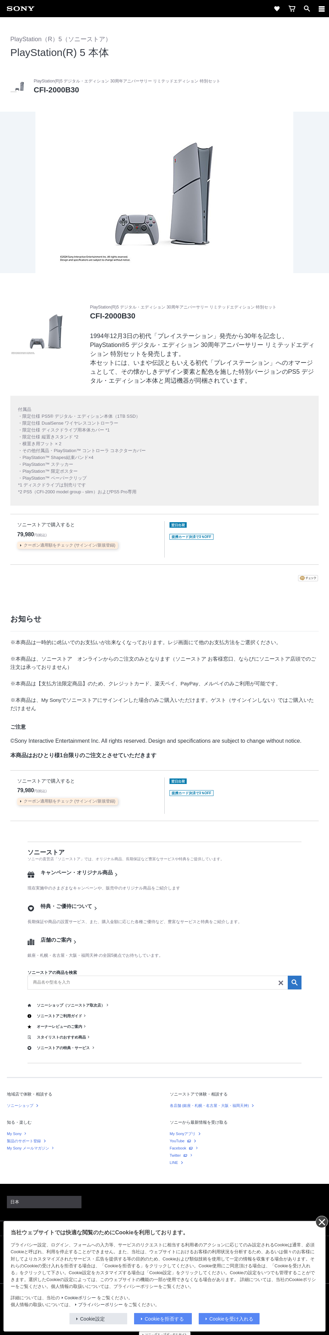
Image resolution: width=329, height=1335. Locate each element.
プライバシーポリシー (100, 1304)
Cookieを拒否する (164, 1319)
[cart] (291, 8)
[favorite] (276, 8)
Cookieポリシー (80, 1297)
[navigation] (322, 8)
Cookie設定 (92, 1319)
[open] (307, 8)
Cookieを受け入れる (231, 1319)
